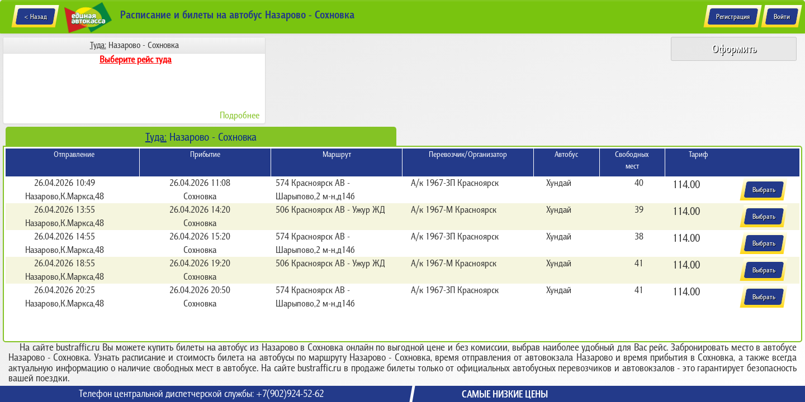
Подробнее (239, 115)
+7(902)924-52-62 (290, 393)
